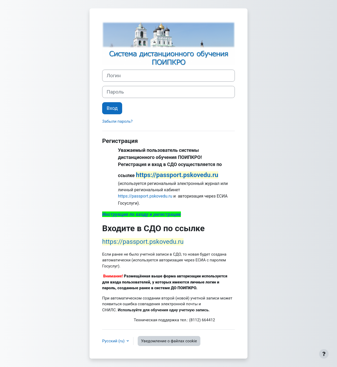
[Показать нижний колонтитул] (324, 354)
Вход (112, 108)
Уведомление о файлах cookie (169, 341)
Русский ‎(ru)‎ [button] (114, 341)
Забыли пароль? (117, 121)
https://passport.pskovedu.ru (145, 196)
